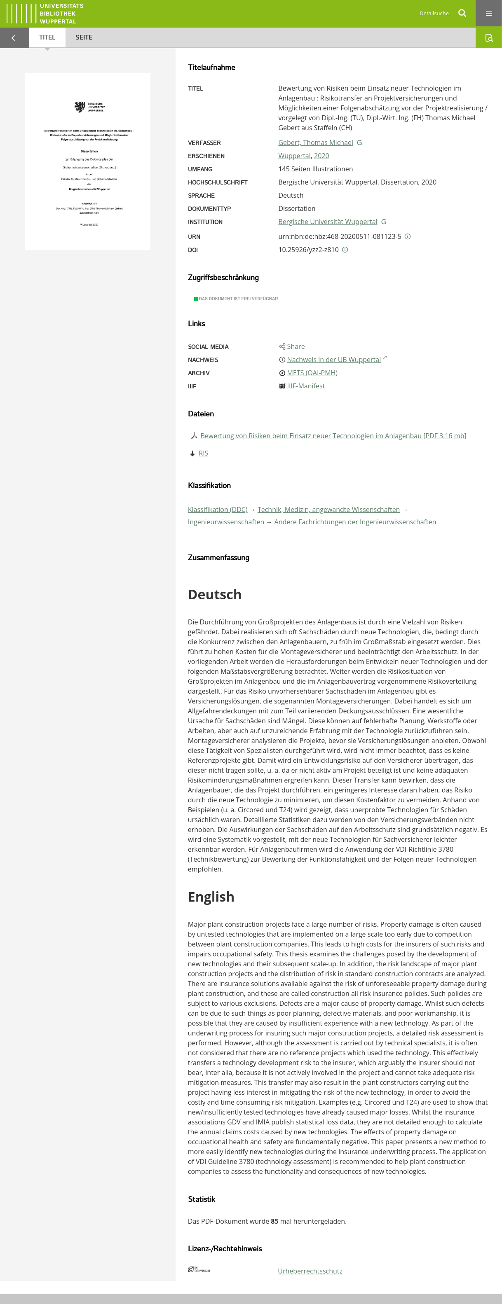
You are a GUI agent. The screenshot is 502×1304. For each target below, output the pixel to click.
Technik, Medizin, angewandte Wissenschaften (329, 509)
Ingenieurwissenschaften (226, 521)
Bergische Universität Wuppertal (327, 221)
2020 (321, 155)
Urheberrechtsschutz (310, 1271)
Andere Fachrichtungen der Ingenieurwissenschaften (355, 521)
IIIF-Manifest (306, 385)
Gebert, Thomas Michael (315, 142)
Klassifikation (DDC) (218, 509)
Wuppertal (294, 155)
